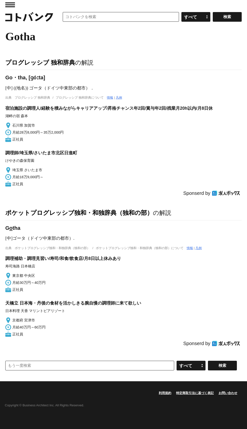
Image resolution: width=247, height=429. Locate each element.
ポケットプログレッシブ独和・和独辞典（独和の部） (79, 212)
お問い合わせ (228, 393)
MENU (10, 5)
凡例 (119, 97)
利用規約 (165, 393)
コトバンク (29, 17)
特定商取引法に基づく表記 (195, 393)
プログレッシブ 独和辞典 (40, 62)
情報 (110, 97)
